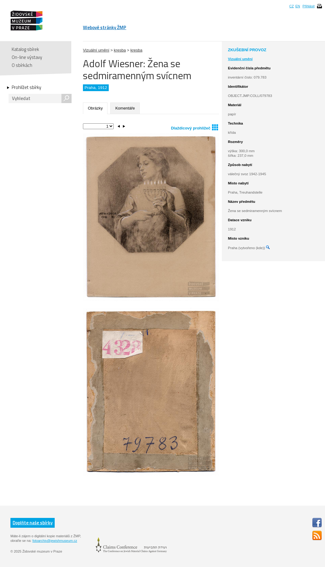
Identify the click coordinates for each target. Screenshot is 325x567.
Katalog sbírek (25, 49)
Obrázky (95, 108)
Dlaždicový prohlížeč (194, 127)
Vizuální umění (96, 50)
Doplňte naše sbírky (33, 522)
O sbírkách (22, 65)
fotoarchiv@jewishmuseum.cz (54, 540)
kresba (120, 50)
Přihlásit (309, 6)
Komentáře (125, 108)
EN (297, 6)
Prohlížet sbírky (26, 87)
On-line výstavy (27, 57)
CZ (291, 6)
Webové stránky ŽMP (104, 27)
